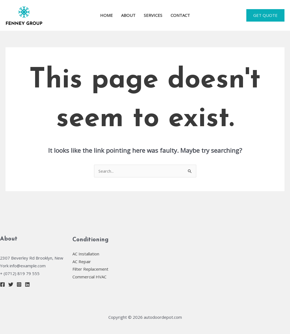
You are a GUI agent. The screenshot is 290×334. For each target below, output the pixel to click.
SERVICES (153, 15)
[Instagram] (19, 284)
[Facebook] (2, 284)
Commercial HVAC (89, 276)
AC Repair (81, 261)
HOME (106, 15)
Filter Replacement (90, 269)
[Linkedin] (27, 284)
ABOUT (128, 15)
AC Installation (85, 254)
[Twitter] (10, 284)
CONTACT (180, 15)
